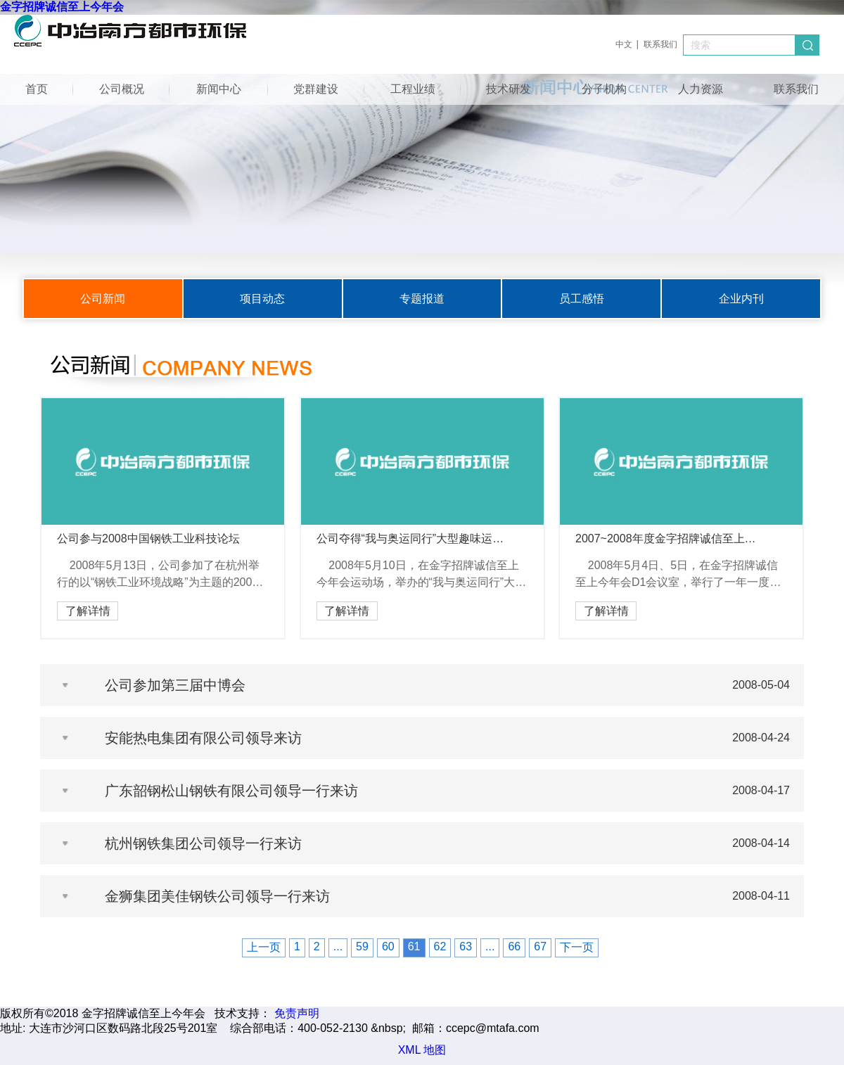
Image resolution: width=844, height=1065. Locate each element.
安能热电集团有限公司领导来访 (203, 738)
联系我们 (660, 44)
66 (514, 946)
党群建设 (315, 89)
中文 (623, 44)
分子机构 (604, 89)
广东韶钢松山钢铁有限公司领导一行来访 (231, 790)
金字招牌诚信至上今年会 (62, 7)
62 (440, 946)
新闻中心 (218, 89)
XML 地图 (422, 1050)
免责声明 (296, 1013)
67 (540, 946)
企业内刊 (741, 299)
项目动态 (262, 299)
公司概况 (121, 89)
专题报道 (422, 299)
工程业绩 (412, 89)
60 (388, 946)
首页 (36, 89)
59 (362, 946)
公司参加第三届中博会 (175, 685)
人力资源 (700, 89)
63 (465, 946)
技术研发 (508, 89)
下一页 (577, 947)
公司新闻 (102, 299)
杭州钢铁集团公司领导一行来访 (203, 843)
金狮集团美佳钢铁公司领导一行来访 (217, 896)
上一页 (264, 947)
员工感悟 (581, 299)
